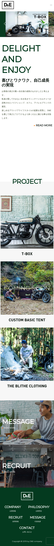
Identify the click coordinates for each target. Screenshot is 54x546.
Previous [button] (5, 24)
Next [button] (49, 24)
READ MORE (43, 125)
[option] (27, 24)
